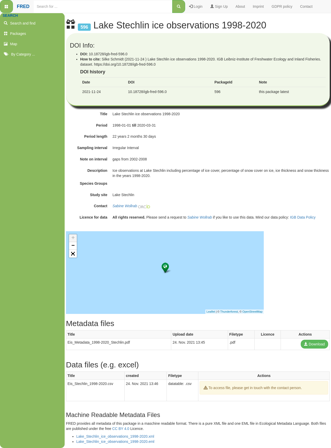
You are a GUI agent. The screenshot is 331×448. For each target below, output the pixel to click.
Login (195, 6)
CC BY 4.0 (120, 429)
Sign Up (219, 6)
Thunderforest (229, 311)
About (240, 6)
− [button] (73, 246)
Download (314, 344)
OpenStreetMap (252, 311)
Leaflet (211, 311)
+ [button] (73, 238)
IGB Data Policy (302, 217)
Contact (306, 6)
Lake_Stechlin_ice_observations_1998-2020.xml (115, 436)
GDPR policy (282, 6)
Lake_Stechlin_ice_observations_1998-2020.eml (115, 441)
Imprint (258, 6)
